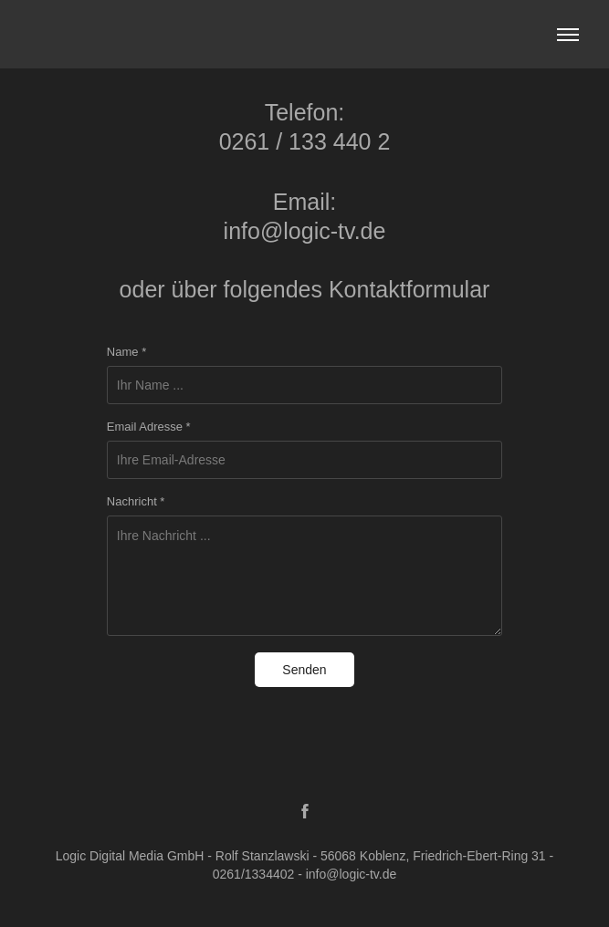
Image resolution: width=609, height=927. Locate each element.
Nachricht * (136, 501)
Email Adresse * (149, 427)
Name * (126, 352)
